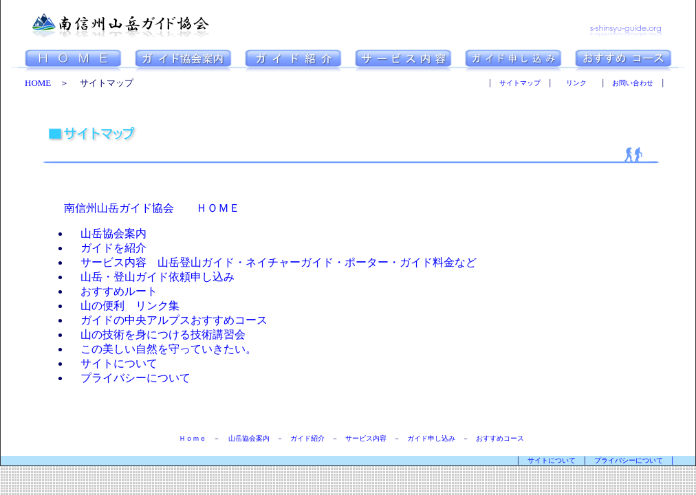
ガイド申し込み (431, 438)
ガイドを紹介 (107, 248)
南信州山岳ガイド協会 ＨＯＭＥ (152, 208)
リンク (576, 83)
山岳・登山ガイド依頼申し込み (152, 277)
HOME (38, 83)
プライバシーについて (130, 378)
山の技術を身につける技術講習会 (157, 334)
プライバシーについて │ (644, 460)
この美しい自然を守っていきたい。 (163, 349)
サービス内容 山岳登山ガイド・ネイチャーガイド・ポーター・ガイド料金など (273, 262)
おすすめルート (113, 291)
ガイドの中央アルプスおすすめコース (168, 320)
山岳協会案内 (107, 233)
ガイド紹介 (307, 438)
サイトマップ (520, 83)
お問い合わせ (632, 83)
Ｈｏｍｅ (192, 438)
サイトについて (113, 363)
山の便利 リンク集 (124, 305)
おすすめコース (500, 438)
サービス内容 (366, 438)
